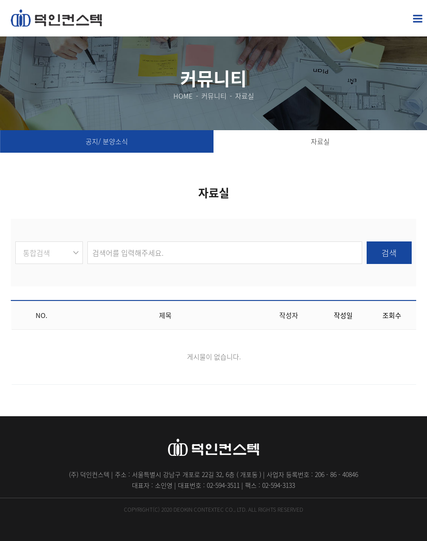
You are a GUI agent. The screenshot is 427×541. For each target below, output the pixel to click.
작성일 (343, 315)
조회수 (391, 315)
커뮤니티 (214, 96)
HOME (183, 96)
